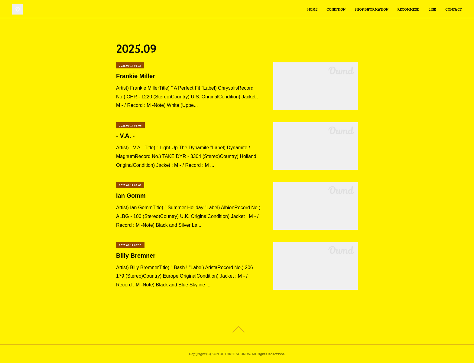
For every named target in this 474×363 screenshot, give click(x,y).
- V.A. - (125, 135)
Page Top (237, 329)
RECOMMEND (409, 9)
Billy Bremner (135, 255)
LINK (432, 9)
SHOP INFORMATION (371, 9)
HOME (312, 9)
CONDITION (336, 9)
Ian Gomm (131, 195)
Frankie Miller (135, 76)
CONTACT (453, 9)
